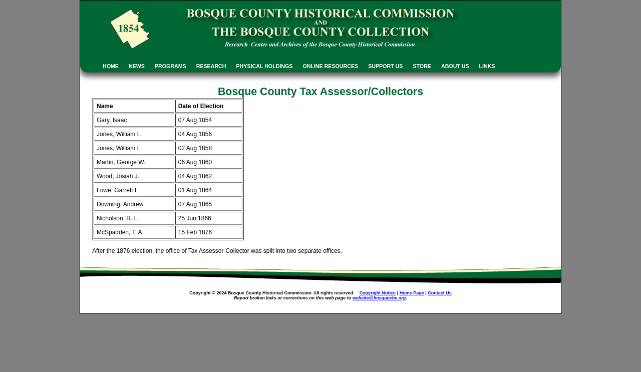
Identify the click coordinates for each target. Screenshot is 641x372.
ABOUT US (455, 66)
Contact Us (440, 292)
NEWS (137, 66)
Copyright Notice (378, 292)
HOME (111, 66)
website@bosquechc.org (379, 297)
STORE (422, 66)
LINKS (487, 66)
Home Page (412, 292)
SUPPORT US (385, 66)
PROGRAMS (170, 66)
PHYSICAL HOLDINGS (264, 66)
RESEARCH (211, 66)
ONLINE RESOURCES (330, 66)
